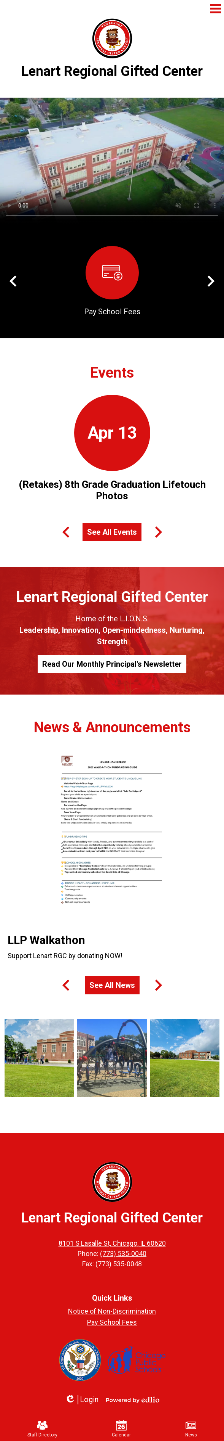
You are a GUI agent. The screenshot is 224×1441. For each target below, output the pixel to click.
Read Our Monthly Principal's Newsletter (112, 664)
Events (112, 372)
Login (81, 1399)
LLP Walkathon (46, 940)
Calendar (121, 1429)
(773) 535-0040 (123, 1254)
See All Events (112, 532)
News (191, 1429)
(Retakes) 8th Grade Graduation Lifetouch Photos (112, 490)
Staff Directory (42, 1429)
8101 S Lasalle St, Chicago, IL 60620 (112, 1243)
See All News (112, 985)
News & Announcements (112, 727)
